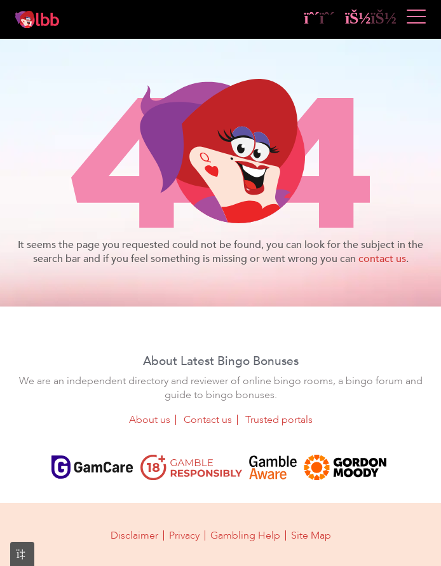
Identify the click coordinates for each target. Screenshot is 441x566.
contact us (382, 259)
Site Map (311, 535)
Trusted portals (279, 420)
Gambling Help (245, 535)
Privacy (184, 535)
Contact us (208, 420)
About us (149, 420)
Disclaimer (134, 535)
